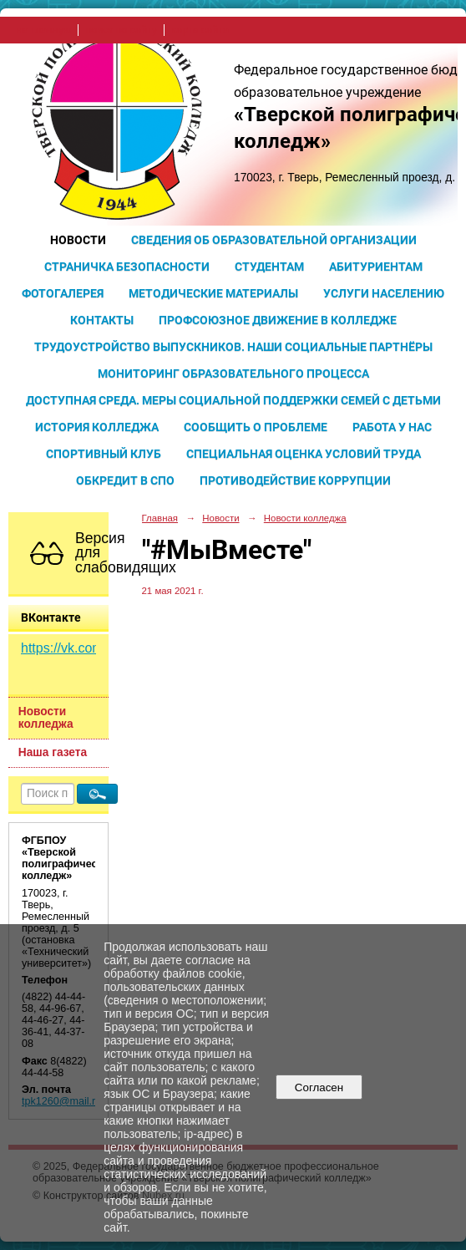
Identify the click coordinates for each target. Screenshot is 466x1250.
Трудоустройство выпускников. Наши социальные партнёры (233, 346)
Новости (78, 239)
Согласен (318, 1087)
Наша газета (52, 752)
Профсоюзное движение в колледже (278, 320)
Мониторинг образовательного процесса (233, 373)
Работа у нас (392, 427)
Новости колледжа (45, 717)
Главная (160, 518)
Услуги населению (383, 293)
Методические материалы (213, 293)
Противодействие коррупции (295, 480)
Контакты (102, 320)
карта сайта (200, 30)
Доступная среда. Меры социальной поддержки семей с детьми (233, 400)
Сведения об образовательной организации (274, 239)
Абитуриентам (376, 266)
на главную (44, 30)
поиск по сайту (121, 30)
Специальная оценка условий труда (303, 453)
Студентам (269, 266)
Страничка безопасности (127, 266)
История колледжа (97, 427)
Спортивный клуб (103, 453)
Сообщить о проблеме (255, 427)
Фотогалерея (63, 293)
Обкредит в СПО (125, 480)
